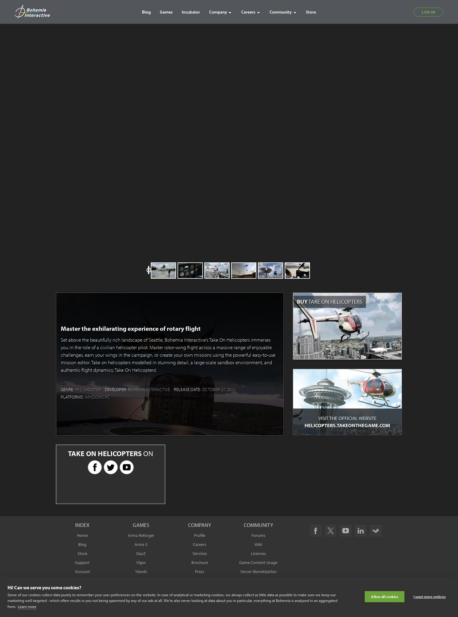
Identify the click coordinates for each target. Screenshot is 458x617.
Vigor (141, 562)
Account (82, 571)
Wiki (258, 544)
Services (200, 553)
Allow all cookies (384, 596)
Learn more (27, 606)
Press (199, 571)
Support (82, 562)
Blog (82, 544)
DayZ (141, 553)
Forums (258, 535)
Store (82, 553)
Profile (199, 535)
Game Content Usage (258, 562)
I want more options (429, 596)
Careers (199, 544)
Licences (258, 553)
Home (82, 535)
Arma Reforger (141, 535)
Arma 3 (141, 544)
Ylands (141, 571)
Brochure (199, 562)
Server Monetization (258, 571)
